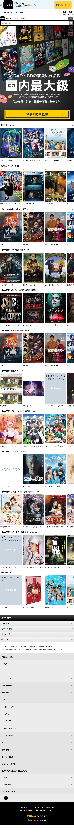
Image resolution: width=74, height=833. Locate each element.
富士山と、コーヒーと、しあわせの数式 (58, 163)
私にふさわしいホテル (30, 610)
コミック (19, 21)
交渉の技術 (26, 489)
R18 (70, 21)
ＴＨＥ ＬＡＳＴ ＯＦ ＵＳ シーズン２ (59, 570)
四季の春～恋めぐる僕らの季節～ (55, 489)
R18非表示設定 (10, 731)
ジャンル (37, 626)
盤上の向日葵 (49, 206)
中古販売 (7, 724)
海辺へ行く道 (49, 610)
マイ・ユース (4, 489)
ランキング (37, 637)
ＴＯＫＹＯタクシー (51, 247)
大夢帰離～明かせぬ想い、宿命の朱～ (35, 529)
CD (11, 21)
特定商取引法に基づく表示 (30, 652)
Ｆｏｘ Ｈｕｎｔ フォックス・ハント (13, 328)
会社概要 (4, 649)
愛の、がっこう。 (28, 409)
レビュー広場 (7, 759)
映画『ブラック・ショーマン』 (10, 206)
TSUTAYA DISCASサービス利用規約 (25, 649)
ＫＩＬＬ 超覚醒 (6, 163)
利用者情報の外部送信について (47, 652)
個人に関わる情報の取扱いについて (12, 652)
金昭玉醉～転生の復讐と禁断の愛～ (56, 529)
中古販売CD (29, 21)
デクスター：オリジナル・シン (33, 570)
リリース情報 (37, 631)
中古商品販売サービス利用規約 (44, 649)
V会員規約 (11, 649)
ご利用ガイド (7, 738)
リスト (64, 17)
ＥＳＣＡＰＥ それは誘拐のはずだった (58, 409)
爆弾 (1, 247)
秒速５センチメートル (30, 206)
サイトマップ (60, 652)
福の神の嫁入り (5, 529)
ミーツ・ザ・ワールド (7, 610)
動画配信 (5, 695)
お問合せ (5, 752)
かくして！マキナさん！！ (9, 449)
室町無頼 (25, 247)
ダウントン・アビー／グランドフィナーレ (14, 570)
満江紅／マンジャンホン (31, 328)
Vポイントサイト (9, 767)
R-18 (37, 642)
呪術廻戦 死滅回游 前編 (31, 163)
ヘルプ (4, 745)
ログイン (70, 17)
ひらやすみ (4, 409)
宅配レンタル (9, 709)
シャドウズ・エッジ (6, 288)
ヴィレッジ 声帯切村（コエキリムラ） (58, 328)
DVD (4, 21)
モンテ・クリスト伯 (29, 288)
